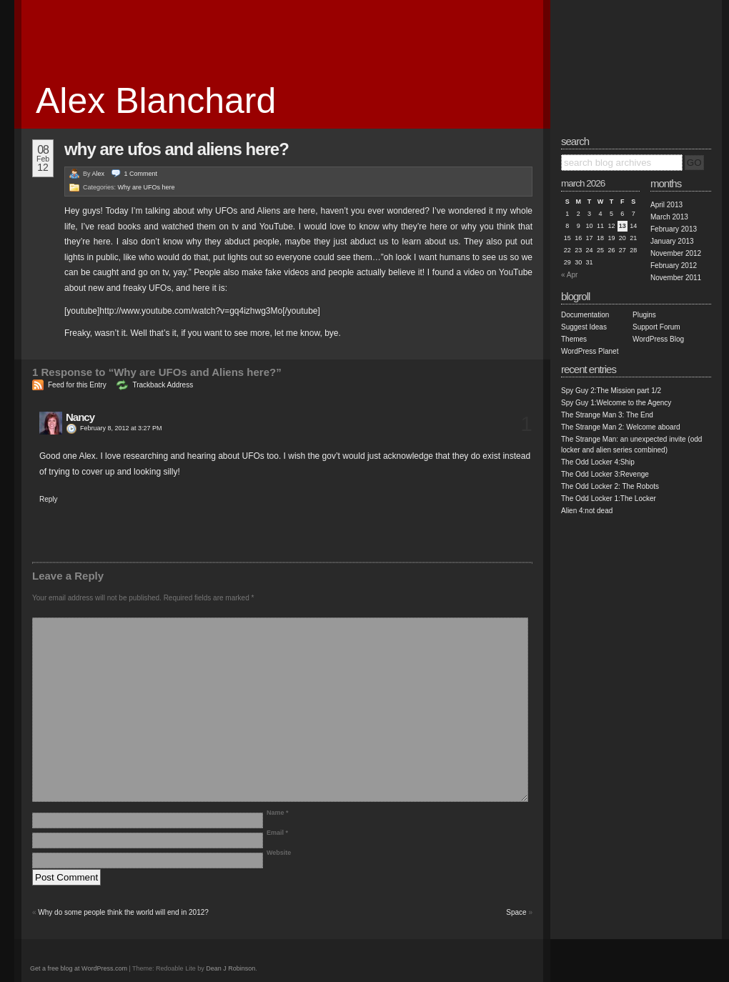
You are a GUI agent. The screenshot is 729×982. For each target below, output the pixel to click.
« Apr (569, 275)
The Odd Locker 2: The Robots (610, 486)
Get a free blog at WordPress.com (78, 968)
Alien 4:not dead (587, 511)
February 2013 (673, 229)
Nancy (80, 417)
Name (278, 812)
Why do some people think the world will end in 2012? (123, 912)
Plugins (644, 315)
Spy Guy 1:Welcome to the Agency (616, 403)
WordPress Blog (658, 339)
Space (516, 912)
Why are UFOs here (146, 187)
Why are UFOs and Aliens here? (176, 149)
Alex (98, 173)
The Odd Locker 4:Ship (598, 462)
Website (279, 852)
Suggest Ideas (584, 327)
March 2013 (669, 217)
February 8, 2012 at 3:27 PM (121, 428)
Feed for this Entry (77, 385)
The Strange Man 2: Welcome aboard (620, 427)
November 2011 (675, 278)
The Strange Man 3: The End (607, 415)
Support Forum (656, 327)
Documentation (585, 315)
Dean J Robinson (230, 968)
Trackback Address (162, 385)
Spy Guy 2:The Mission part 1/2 (611, 391)
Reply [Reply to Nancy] (48, 499)
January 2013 (672, 241)
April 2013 (666, 205)
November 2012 (675, 253)
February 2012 (673, 265)
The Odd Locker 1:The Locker (608, 498)
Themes (574, 339)
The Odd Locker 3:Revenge (605, 474)
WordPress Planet (589, 351)
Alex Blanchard (156, 101)
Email (277, 832)
